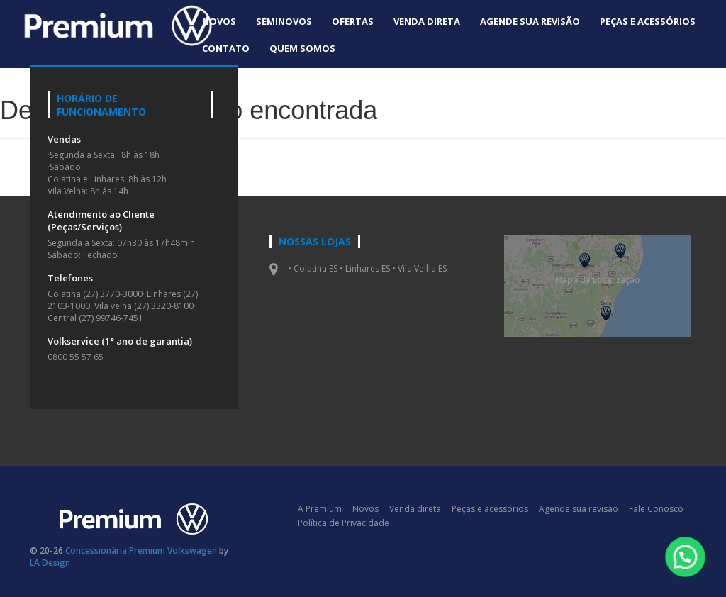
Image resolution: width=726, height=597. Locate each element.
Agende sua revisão (530, 21)
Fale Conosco (656, 509)
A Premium (320, 509)
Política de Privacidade (343, 523)
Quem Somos (302, 48)
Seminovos (284, 21)
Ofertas (353, 21)
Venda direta (426, 21)
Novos (219, 21)
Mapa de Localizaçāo (597, 280)
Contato (226, 48)
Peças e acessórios (648, 21)
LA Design (50, 563)
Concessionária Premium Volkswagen (141, 551)
